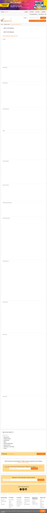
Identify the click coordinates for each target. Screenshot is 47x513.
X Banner (4, 39)
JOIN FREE (6, 11)
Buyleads (37, 11)
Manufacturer (6, 437)
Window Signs (5, 82)
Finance (5, 448)
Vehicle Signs (5, 67)
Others (4, 130)
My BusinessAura (34, 14)
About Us (2, 499)
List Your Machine (41, 453)
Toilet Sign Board (5, 261)
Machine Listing (7, 24)
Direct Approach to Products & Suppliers (19, 504)
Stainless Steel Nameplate (7, 202)
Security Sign (5, 396)
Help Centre (41, 14)
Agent (4, 441)
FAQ (45, 14)
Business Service (7, 445)
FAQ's (41, 499)
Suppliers (32, 11)
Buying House (6, 440)
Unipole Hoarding (6, 161)
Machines (43, 11)
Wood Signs (5, 334)
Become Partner (27, 504)
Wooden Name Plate (6, 218)
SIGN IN (2, 11)
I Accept (42, 510)
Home (2, 24)
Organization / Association (8, 446)
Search (43, 17)
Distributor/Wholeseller (8, 443)
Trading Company (7, 438)
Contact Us (3, 504)
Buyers (26, 11)
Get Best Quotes (35, 503)
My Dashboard (26, 499)
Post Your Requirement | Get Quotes (38, 20)
